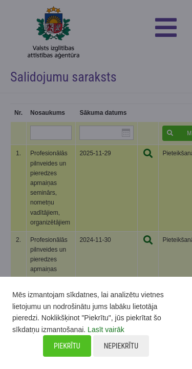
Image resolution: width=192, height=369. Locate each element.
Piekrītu (67, 346)
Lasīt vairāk (106, 329)
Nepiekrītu (121, 346)
